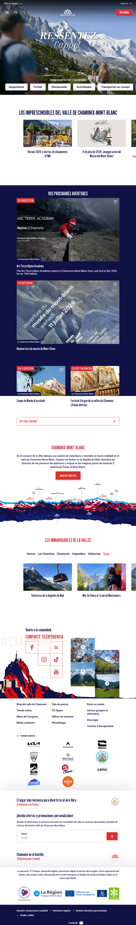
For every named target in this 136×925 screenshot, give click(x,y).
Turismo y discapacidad (100, 726)
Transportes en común (115, 87)
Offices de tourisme (63, 716)
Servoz (31, 553)
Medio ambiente (26, 722)
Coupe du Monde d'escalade (31, 401)
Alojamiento (16, 87)
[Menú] (7, 12)
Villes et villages (11, 3)
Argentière (78, 553)
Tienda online (24, 710)
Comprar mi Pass (28, 804)
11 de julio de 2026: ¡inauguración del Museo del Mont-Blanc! (101, 154)
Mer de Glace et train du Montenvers (102, 595)
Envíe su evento (95, 704)
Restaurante (59, 87)
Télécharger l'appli (28, 858)
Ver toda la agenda (28, 421)
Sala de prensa (60, 704)
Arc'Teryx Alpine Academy (30, 266)
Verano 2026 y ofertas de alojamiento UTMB (47, 154)
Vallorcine (94, 553)
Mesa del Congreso (27, 716)
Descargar (92, 720)
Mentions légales (62, 910)
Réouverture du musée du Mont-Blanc (36, 349)
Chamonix (63, 553)
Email (24, 834)
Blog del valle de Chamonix (32, 704)
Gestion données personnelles (91, 910)
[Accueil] (68, 13)
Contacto (73, 922)
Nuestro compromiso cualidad (32, 910)
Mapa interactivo (68, 475)
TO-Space (57, 710)
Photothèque (59, 722)
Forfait (38, 87)
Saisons (124, 3)
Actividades (84, 87)
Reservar (124, 12)
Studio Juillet (27, 915)
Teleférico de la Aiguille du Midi (47, 595)
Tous (106, 553)
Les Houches (46, 553)
